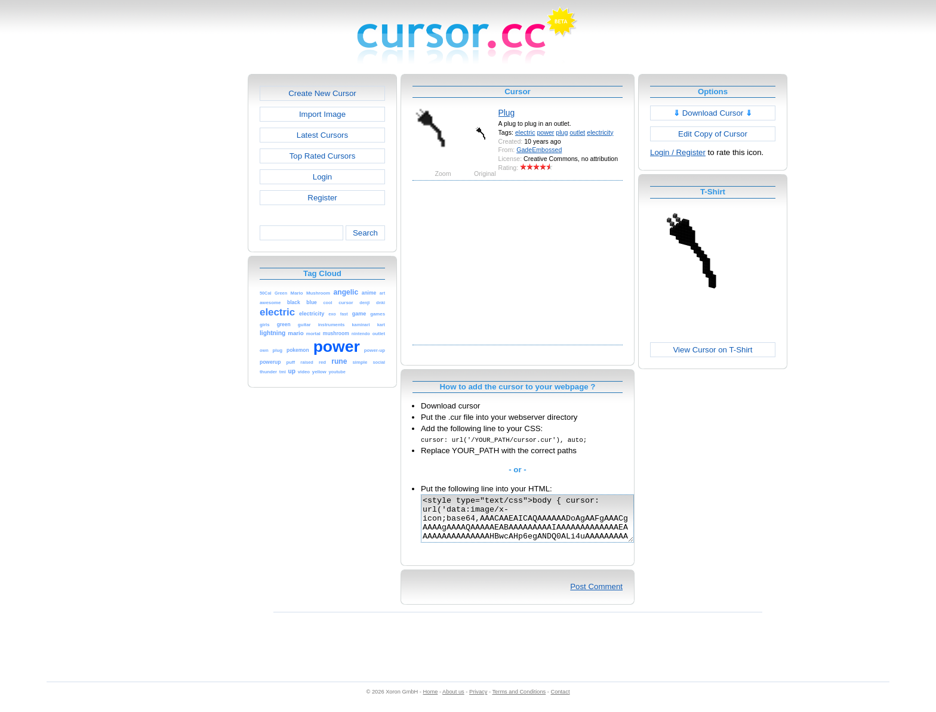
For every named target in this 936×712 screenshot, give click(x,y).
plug (562, 132)
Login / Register (678, 152)
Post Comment (596, 595)
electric (525, 132)
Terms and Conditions (519, 701)
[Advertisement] (196, 253)
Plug (506, 112)
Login (322, 176)
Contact (560, 701)
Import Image (322, 114)
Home (430, 701)
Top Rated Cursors (323, 155)
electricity (600, 132)
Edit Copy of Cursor (712, 133)
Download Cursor (712, 113)
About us (453, 701)
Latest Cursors (322, 135)
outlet (577, 132)
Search (365, 232)
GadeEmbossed (539, 149)
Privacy (478, 701)
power (545, 132)
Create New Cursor (322, 93)
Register (322, 197)
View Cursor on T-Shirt (713, 349)
